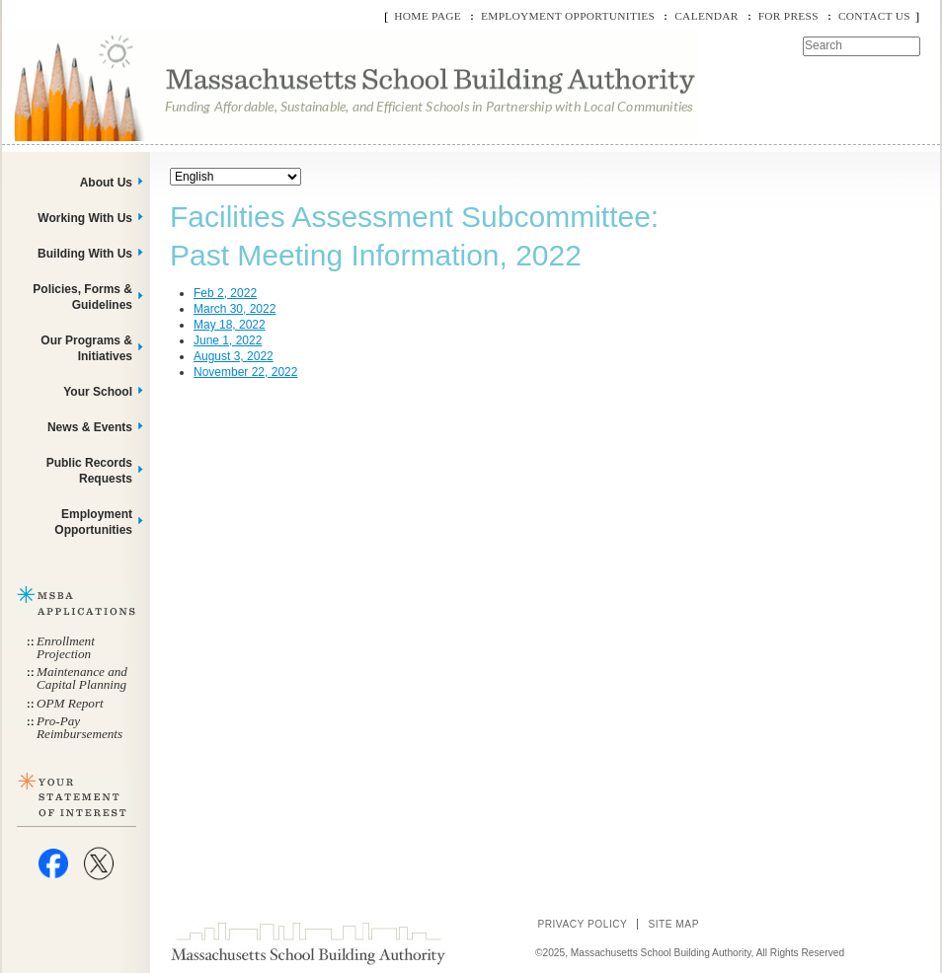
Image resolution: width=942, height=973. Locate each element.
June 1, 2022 (228, 340)
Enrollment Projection (66, 647)
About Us (106, 182)
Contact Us (874, 16)
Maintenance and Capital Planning (82, 678)
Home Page (427, 16)
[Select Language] (235, 177)
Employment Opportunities (568, 16)
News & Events (89, 427)
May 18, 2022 (230, 325)
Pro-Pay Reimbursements (79, 727)
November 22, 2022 (245, 372)
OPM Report (70, 703)
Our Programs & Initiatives (86, 348)
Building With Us (85, 254)
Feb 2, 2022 (225, 293)
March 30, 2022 (234, 309)
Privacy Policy (582, 924)
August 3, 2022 (234, 356)
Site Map (673, 924)
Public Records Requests (89, 471)
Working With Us (85, 218)
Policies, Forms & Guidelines (82, 297)
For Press (788, 16)
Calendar (706, 16)
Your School (97, 392)
